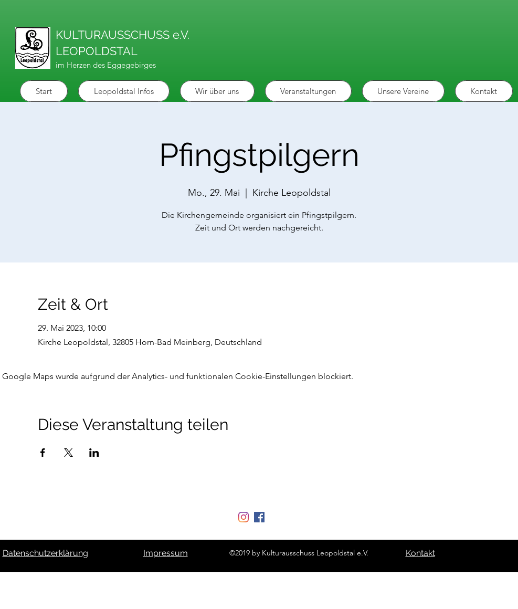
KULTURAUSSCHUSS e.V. (122, 34)
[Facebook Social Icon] (259, 517)
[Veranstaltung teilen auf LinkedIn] (94, 452)
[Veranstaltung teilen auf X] (68, 452)
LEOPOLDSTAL (97, 51)
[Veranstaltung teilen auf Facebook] (43, 452)
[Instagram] (243, 517)
